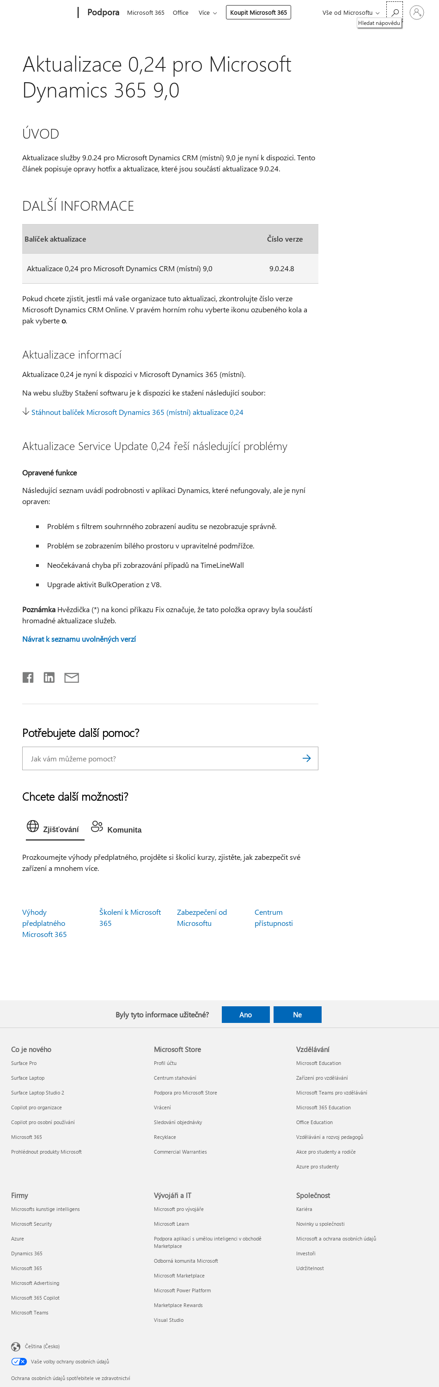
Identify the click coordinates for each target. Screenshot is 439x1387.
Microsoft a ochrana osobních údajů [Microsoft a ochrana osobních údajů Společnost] (336, 1238)
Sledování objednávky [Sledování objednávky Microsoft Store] (178, 1122)
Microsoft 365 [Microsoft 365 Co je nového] (26, 1136)
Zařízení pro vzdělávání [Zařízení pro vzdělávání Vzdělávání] (322, 1077)
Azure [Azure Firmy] (17, 1238)
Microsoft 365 (146, 12)
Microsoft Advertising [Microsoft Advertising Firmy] (35, 1282)
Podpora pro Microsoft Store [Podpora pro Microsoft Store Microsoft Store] (185, 1092)
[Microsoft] (42, 12)
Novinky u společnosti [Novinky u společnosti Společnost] (320, 1223)
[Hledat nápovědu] (394, 11)
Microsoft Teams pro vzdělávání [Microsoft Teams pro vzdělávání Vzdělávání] (331, 1092)
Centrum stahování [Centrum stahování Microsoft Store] (175, 1077)
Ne (297, 1014)
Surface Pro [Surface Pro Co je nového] (24, 1062)
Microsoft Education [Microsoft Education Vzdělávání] (318, 1062)
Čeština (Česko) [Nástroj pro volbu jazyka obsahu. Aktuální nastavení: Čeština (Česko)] (42, 1345)
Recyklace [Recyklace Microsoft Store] (165, 1136)
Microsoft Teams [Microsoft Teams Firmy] (30, 1312)
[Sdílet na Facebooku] (28, 675)
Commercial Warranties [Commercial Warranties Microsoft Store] (180, 1151)
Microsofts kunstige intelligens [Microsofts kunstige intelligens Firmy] (45, 1208)
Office (182, 12)
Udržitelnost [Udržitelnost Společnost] (310, 1268)
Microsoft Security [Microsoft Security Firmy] (31, 1223)
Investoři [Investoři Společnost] (306, 1253)
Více (207, 12)
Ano (245, 1014)
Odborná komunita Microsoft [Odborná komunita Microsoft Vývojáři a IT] (186, 1260)
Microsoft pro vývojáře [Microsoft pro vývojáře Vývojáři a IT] (179, 1208)
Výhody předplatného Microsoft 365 (44, 923)
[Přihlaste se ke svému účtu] (417, 12)
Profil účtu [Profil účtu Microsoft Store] (165, 1062)
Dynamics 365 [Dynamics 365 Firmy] (27, 1253)
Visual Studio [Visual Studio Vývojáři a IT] (168, 1319)
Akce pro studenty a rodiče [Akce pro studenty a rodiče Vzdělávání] (326, 1151)
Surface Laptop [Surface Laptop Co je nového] (27, 1077)
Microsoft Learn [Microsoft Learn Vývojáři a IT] (171, 1223)
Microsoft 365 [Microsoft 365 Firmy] (26, 1268)
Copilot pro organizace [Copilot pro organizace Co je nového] (36, 1107)
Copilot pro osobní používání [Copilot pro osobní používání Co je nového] (43, 1122)
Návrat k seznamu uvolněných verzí (79, 639)
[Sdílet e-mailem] (67, 675)
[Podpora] (102, 12)
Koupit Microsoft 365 (262, 12)
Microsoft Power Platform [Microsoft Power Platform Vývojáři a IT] (182, 1290)
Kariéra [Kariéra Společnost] (304, 1208)
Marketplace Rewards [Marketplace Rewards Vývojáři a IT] (178, 1305)
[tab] (55, 828)
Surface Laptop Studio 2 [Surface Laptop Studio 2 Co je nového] (37, 1092)
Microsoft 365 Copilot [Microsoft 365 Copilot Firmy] (35, 1297)
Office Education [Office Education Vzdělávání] (314, 1122)
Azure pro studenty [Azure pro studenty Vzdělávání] (317, 1166)
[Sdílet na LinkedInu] (45, 675)
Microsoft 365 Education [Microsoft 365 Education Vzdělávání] (323, 1107)
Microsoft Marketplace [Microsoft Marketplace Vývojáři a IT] (179, 1275)
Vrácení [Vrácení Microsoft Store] (162, 1107)
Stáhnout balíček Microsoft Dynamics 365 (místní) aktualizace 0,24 (137, 412)
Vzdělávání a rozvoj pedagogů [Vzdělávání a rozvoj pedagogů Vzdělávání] (329, 1136)
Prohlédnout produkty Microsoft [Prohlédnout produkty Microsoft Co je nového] (46, 1151)
